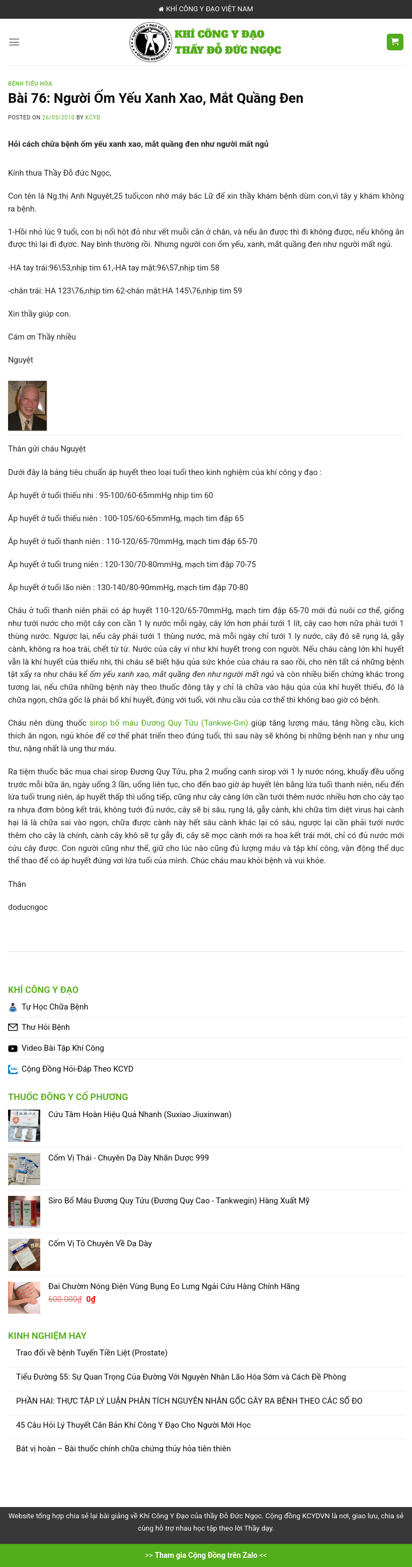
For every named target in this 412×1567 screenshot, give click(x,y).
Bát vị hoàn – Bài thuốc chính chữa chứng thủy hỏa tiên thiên (123, 1448)
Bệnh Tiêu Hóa (30, 83)
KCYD (92, 117)
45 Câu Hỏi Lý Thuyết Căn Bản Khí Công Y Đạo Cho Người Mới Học (133, 1425)
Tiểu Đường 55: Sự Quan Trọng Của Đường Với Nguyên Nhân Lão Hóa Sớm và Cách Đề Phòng (181, 1377)
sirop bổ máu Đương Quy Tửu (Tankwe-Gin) (169, 723)
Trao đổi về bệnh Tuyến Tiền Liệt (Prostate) (91, 1353)
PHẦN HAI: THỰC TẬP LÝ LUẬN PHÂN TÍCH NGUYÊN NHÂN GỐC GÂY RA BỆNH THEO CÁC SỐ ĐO (189, 1401)
